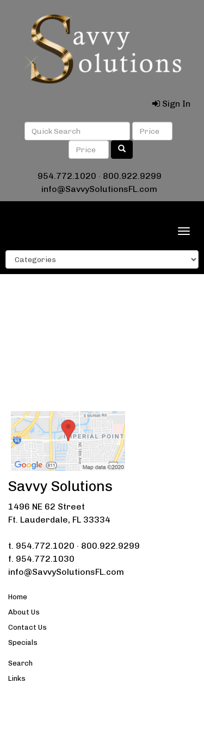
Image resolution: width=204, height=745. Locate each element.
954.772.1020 (67, 176)
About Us (24, 612)
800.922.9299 (132, 176)
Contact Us (27, 627)
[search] (122, 149)
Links (17, 678)
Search (20, 663)
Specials (23, 642)
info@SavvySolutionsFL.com (99, 189)
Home (17, 597)
